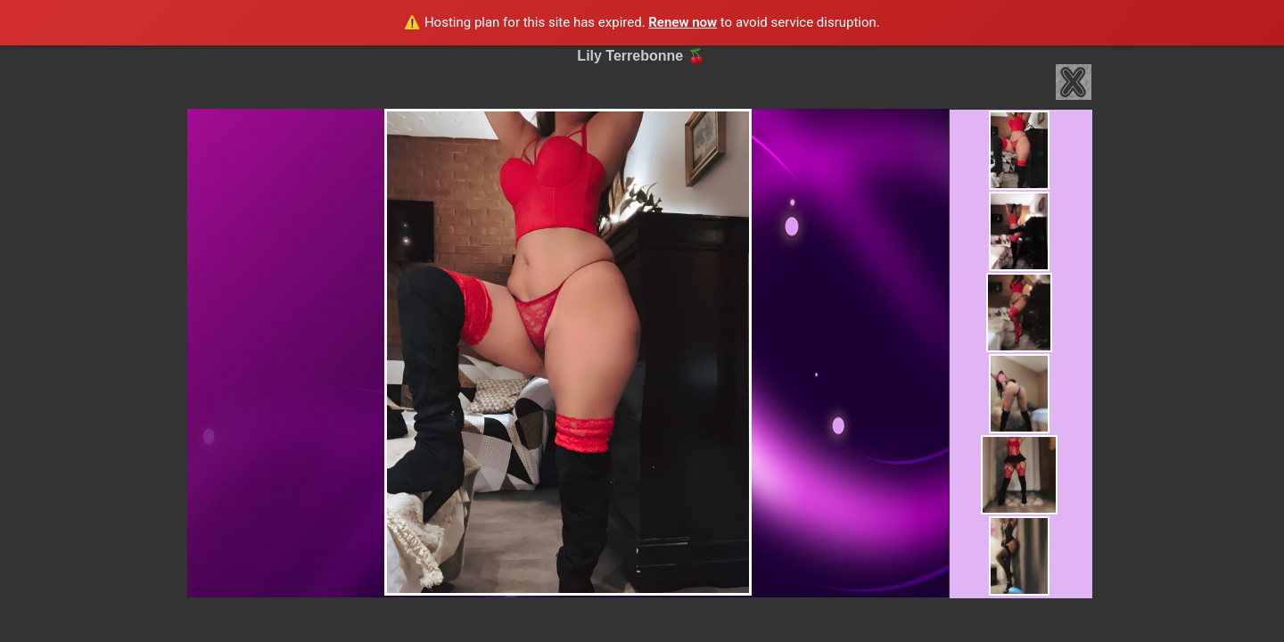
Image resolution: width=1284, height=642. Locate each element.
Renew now (682, 22)
